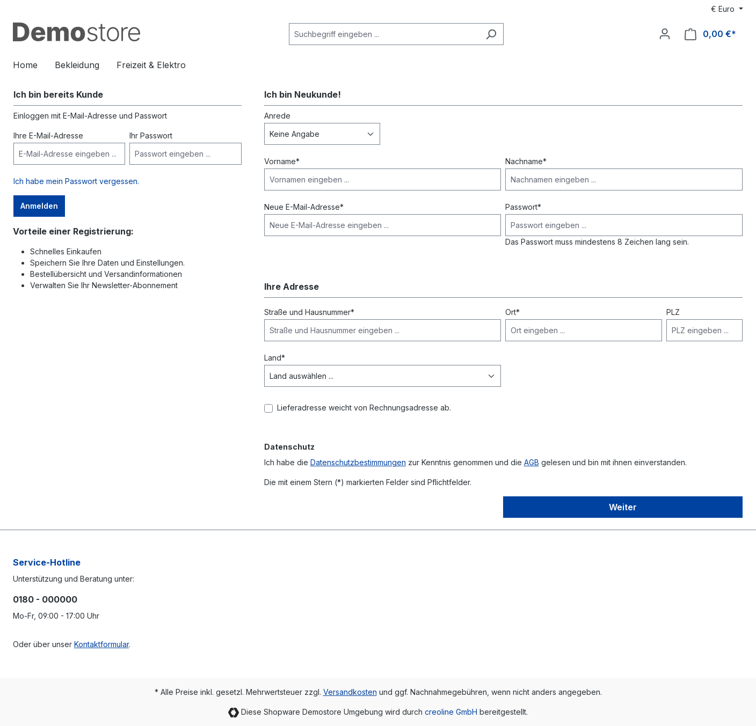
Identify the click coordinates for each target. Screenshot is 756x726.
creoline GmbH (451, 711)
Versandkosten (350, 691)
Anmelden (39, 205)
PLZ (673, 312)
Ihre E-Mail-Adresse (48, 135)
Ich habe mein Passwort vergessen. (76, 181)
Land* (274, 357)
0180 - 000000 (45, 599)
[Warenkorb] (710, 34)
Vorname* (282, 161)
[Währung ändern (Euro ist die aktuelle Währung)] (727, 9)
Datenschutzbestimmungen (358, 462)
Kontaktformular (101, 644)
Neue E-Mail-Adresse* (304, 206)
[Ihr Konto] (665, 34)
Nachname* (526, 161)
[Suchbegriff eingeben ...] (384, 34)
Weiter (623, 507)
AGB (531, 462)
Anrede (277, 115)
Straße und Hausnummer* (309, 312)
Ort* (512, 312)
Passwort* (523, 206)
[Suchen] (491, 34)
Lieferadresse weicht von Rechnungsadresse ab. (364, 407)
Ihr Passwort (150, 135)
